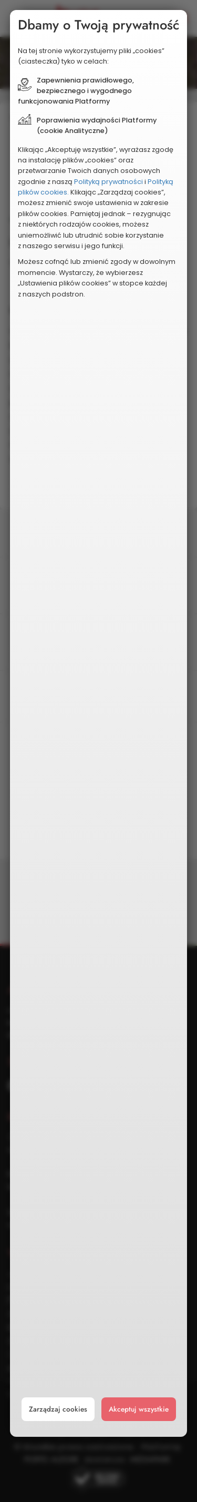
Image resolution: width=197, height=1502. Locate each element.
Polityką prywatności (108, 181)
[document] (99, 723)
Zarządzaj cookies (58, 1409)
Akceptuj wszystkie (139, 1409)
